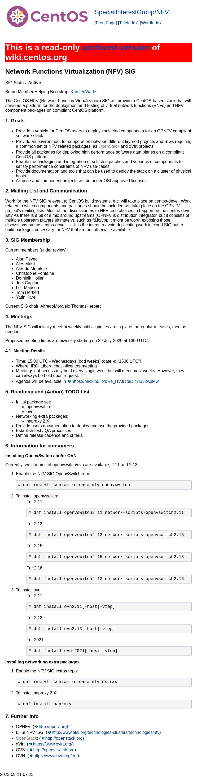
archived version (116, 47)
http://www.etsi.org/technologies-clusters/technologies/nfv (106, 732)
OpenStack (108, 146)
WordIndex (151, 23)
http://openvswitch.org (54, 750)
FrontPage (106, 23)
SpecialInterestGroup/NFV (132, 12)
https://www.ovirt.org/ (52, 744)
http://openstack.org (64, 738)
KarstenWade (83, 91)
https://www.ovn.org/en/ (55, 755)
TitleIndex (128, 23)
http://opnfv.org (53, 726)
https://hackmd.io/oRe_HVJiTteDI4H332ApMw (115, 381)
